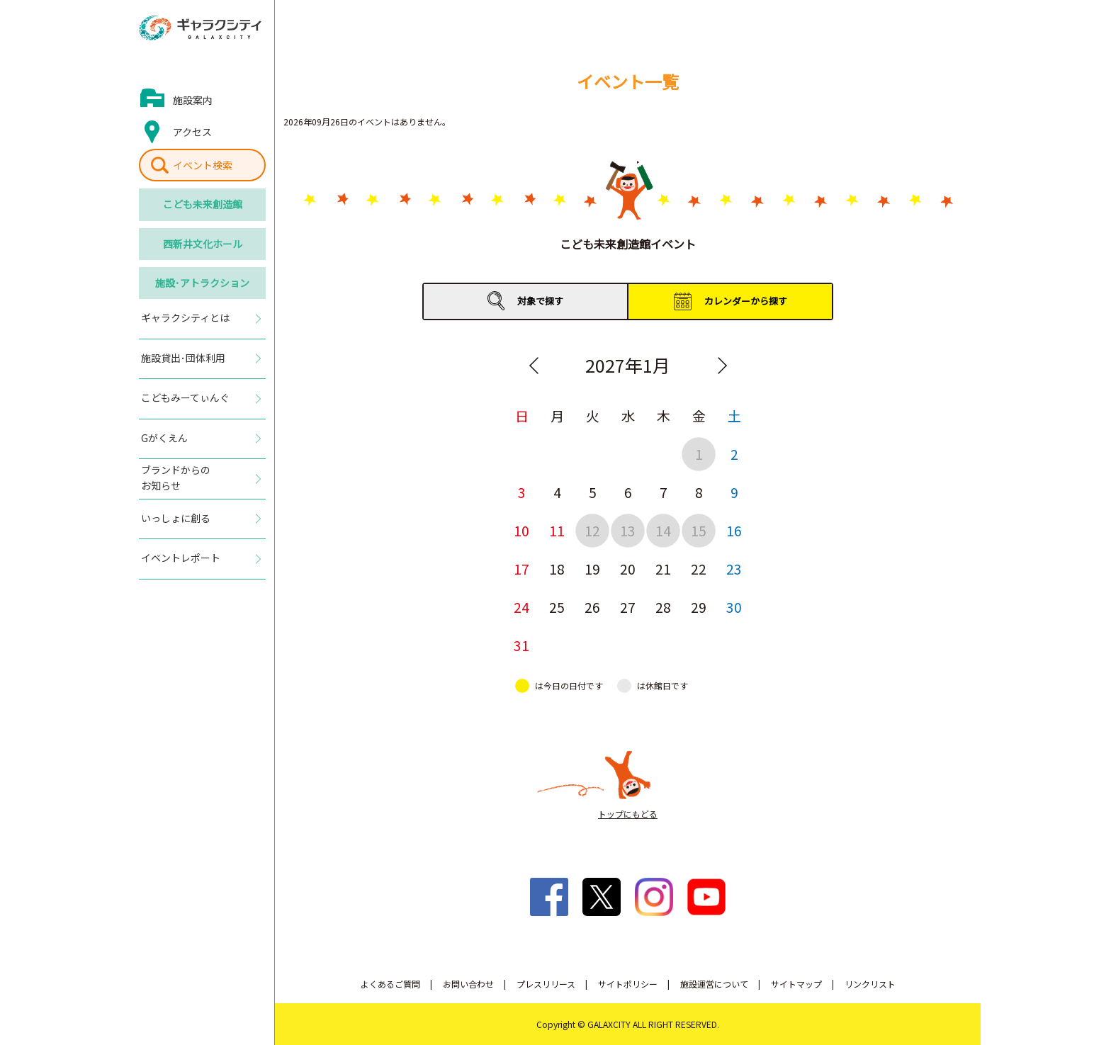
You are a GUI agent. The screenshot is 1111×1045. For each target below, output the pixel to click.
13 (628, 530)
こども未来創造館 (202, 204)
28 (663, 606)
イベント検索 (202, 165)
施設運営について (714, 984)
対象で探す (540, 300)
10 (521, 530)
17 (521, 568)
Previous (533, 365)
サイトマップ (796, 984)
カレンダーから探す (745, 300)
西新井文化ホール (202, 244)
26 (592, 606)
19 (592, 568)
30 (734, 606)
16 (734, 530)
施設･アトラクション (202, 283)
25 (557, 606)
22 (698, 568)
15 (698, 530)
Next (722, 365)
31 (521, 645)
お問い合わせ (468, 984)
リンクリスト (870, 984)
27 (628, 606)
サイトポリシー (628, 984)
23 (734, 568)
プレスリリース (546, 984)
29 (698, 606)
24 (521, 606)
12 (592, 530)
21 (663, 568)
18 (557, 568)
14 (663, 530)
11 (557, 530)
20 (628, 568)
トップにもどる (628, 814)
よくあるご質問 (390, 984)
